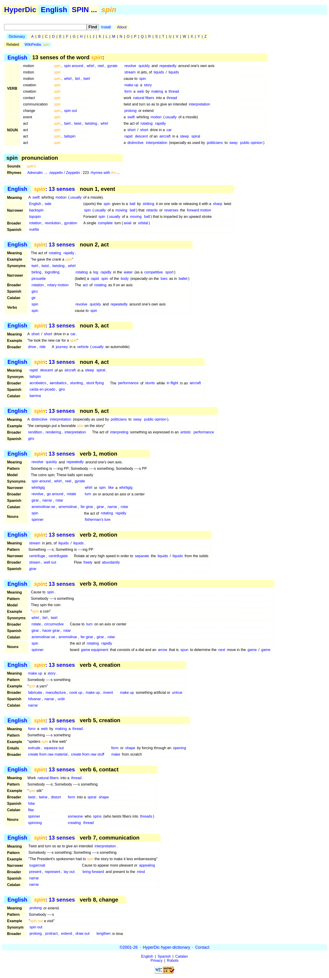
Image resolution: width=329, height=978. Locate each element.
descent (141, 136)
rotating (147, 123)
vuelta (34, 229)
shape (130, 748)
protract (51, 934)
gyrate (112, 66)
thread (174, 91)
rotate (71, 494)
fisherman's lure (97, 520)
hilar (31, 803)
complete (105, 223)
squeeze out (54, 748)
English (54, 9)
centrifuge (37, 556)
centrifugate (58, 556)
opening (179, 748)
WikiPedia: (37, 44)
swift (131, 117)
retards (152, 210)
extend (66, 934)
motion (156, 117)
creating (74, 823)
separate (142, 556)
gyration (70, 223)
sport (169, 272)
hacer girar (51, 630)
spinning (35, 823)
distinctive (135, 143)
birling (36, 272)
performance (128, 383)
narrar (47, 501)
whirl (90, 66)
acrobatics (37, 383)
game (252, 650)
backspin (36, 210)
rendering (53, 432)
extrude (34, 748)
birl (77, 79)
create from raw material (48, 754)
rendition (35, 432)
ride (43, 347)
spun (184, 650)
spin (142, 79)
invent (108, 692)
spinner (37, 520)
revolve (130, 66)
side (48, 204)
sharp (217, 204)
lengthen (103, 934)
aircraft (165, 136)
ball (132, 204)
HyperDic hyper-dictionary (166, 947)
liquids (159, 72)
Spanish (164, 956)
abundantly (111, 562)
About (122, 27)
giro (35, 291)
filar (31, 810)
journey (62, 347)
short (131, 130)
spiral (195, 136)
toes (164, 279)
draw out (83, 934)
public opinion (251, 143)
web (140, 91)
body (125, 279)
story (148, 85)
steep (184, 136)
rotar (59, 501)
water (128, 272)
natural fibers (143, 98)
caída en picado (42, 390)
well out (50, 562)
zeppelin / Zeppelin (64, 173)
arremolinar (68, 507)
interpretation (199, 104)
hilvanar (34, 699)
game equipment (94, 650)
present (35, 872)
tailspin (70, 136)
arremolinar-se (43, 507)
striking (148, 204)
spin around (73, 66)
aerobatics (58, 383)
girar (35, 501)
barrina (35, 396)
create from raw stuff (87, 754)
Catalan (181, 956)
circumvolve (54, 624)
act (85, 285)
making (157, 91)
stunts (150, 383)
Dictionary (17, 36)
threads (146, 816)
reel (101, 66)
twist (77, 123)
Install (106, 27)
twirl (86, 79)
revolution (53, 223)
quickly (144, 66)
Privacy (156, 960)
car (169, 130)
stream (129, 72)
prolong (130, 111)
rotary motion (58, 285)
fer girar (87, 507)
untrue (177, 692)
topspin (35, 217)
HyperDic (20, 9)
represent (52, 872)
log (95, 272)
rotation (35, 223)
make (115, 754)
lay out (69, 872)
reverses (171, 210)
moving (121, 210)
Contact (202, 947)
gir (34, 298)
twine (43, 797)
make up (131, 85)
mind (141, 872)
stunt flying (95, 383)
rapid (128, 136)
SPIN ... (84, 9)
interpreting (119, 432)
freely (87, 562)
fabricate (35, 692)
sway (233, 143)
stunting (76, 383)
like (111, 488)
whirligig (38, 488)
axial (127, 223)
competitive (153, 272)
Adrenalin (35, 173)
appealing (147, 865)
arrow (162, 650)
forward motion (199, 210)
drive (32, 347)
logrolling (52, 272)
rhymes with (103, 173)
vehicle (83, 347)
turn (88, 494)
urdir (61, 699)
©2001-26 (129, 947)
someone (75, 816)
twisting (91, 123)
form (128, 91)
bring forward (93, 872)
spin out (70, 111)
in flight (172, 383)
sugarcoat (37, 865)
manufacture (56, 692)
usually (171, 117)
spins (97, 816)
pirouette (39, 279)
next (221, 650)
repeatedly (168, 66)
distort (56, 797)
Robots (173, 960)
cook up (75, 692)
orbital (143, 223)
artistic (185, 432)
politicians (215, 143)
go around (55, 494)
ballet (183, 279)
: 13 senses (54, 189)
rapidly (160, 123)
